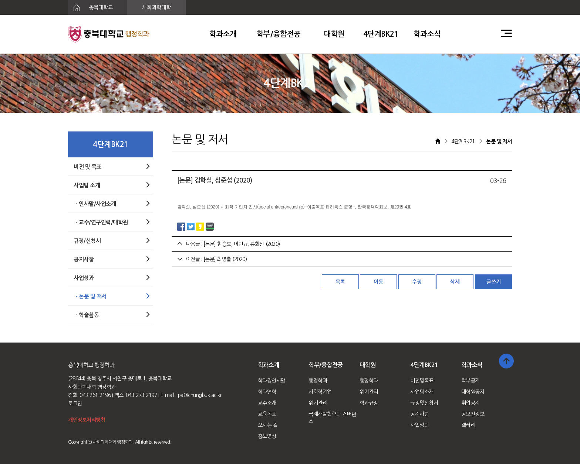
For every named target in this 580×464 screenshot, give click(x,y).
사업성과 (419, 425)
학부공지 (470, 380)
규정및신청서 (424, 402)
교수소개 (267, 402)
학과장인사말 (272, 380)
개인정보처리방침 (86, 420)
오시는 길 (268, 425)
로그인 (75, 403)
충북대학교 (90, 7)
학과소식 (427, 34)
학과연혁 (267, 391)
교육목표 (267, 414)
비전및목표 (422, 380)
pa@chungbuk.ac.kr (200, 395)
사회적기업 (320, 391)
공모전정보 (473, 414)
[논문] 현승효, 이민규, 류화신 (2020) (241, 244)
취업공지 (470, 402)
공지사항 (419, 414)
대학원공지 (473, 391)
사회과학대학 (156, 7)
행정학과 (317, 380)
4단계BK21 (381, 34)
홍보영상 (267, 436)
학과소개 (223, 34)
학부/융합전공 (279, 34)
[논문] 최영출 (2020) (225, 259)
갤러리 (468, 425)
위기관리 (317, 402)
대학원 (334, 34)
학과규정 (369, 402)
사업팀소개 (422, 391)
